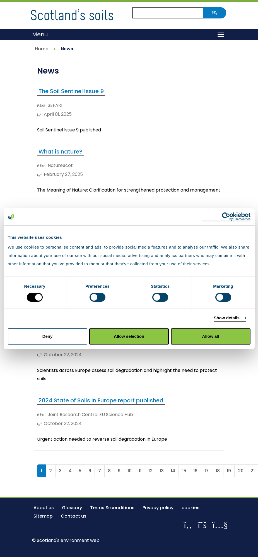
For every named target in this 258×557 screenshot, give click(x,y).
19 (229, 471)
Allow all (210, 336)
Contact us (73, 516)
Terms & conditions (112, 507)
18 (218, 471)
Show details (227, 317)
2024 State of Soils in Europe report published (100, 400)
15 (184, 471)
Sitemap (43, 516)
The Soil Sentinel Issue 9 (71, 91)
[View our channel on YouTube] (220, 524)
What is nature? (60, 151)
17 (206, 471)
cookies (190, 507)
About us (43, 507)
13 (162, 471)
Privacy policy (158, 507)
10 (129, 471)
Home (41, 49)
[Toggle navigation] (221, 34)
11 (140, 471)
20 (240, 471)
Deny (47, 336)
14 (173, 471)
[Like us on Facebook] (187, 524)
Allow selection (129, 336)
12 (150, 471)
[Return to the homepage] (72, 14)
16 (195, 471)
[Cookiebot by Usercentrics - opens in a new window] (226, 216)
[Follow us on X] (202, 524)
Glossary (72, 507)
